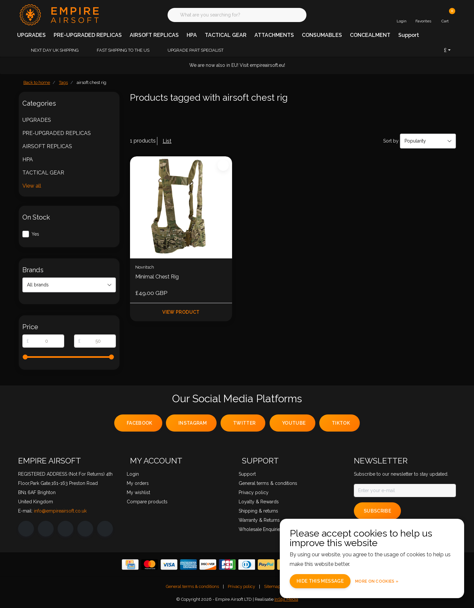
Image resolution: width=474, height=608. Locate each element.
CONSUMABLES (322, 35)
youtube (293, 423)
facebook (139, 423)
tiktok (341, 423)
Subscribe (377, 511)
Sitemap (272, 586)
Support (408, 35)
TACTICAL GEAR (226, 35)
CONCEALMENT (370, 35)
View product (180, 312)
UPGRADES (31, 35)
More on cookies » (376, 581)
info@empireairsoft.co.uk (60, 511)
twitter (244, 423)
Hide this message (320, 581)
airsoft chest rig (91, 82)
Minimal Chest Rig (157, 277)
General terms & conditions (192, 586)
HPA (192, 35)
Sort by (391, 141)
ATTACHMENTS (274, 35)
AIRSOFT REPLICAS (154, 35)
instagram (192, 423)
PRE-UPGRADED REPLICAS (88, 35)
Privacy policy (241, 586)
